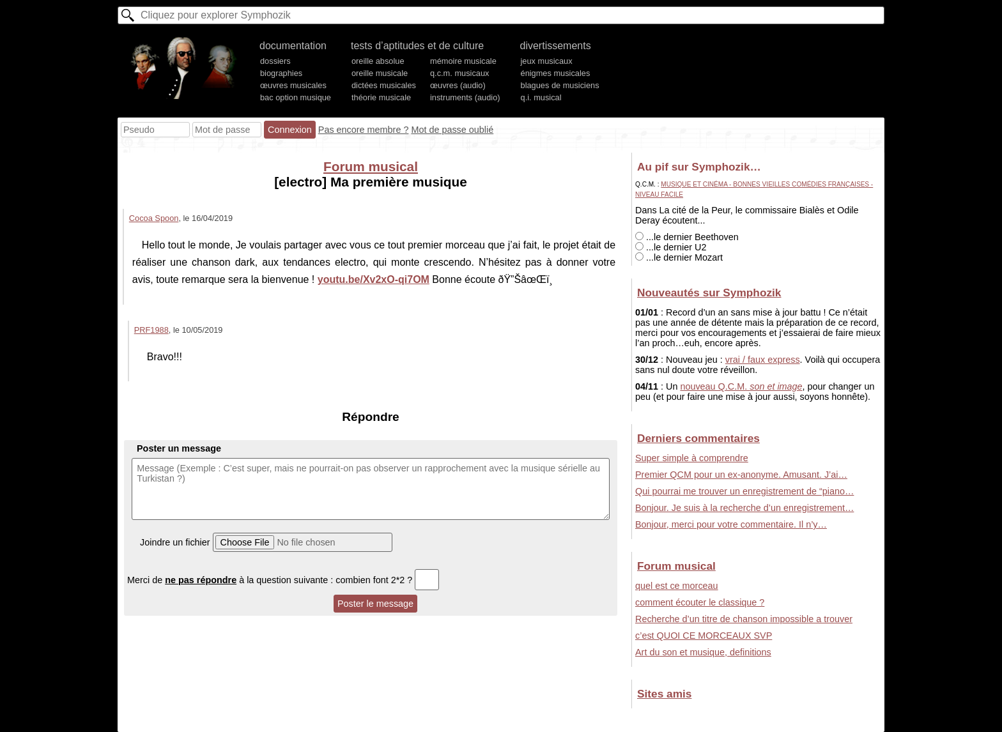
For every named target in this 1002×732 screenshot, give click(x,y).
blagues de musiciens (560, 85)
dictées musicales (383, 85)
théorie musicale (381, 97)
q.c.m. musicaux (459, 73)
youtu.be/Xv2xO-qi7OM (373, 279)
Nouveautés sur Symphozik (709, 292)
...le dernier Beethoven (687, 237)
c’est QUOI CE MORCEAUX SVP (703, 635)
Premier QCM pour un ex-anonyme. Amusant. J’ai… (741, 474)
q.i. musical (541, 97)
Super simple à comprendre (691, 458)
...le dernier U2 (670, 247)
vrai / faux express (762, 360)
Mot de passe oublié (452, 130)
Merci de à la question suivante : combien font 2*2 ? (283, 580)
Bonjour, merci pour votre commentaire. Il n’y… (731, 524)
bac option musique (295, 97)
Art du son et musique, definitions (703, 652)
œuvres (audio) (458, 85)
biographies (281, 73)
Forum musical (370, 166)
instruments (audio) (465, 97)
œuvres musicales (293, 85)
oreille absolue (378, 61)
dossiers (275, 61)
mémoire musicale (463, 61)
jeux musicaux (547, 61)
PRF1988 (151, 330)
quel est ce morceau (676, 586)
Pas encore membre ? (363, 130)
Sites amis (664, 693)
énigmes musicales (555, 73)
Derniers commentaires (698, 438)
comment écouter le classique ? (699, 602)
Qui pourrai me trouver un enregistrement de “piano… (744, 491)
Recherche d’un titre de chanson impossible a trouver (743, 619)
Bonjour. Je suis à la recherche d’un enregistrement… (744, 508)
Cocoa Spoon (154, 218)
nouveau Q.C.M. (741, 386)
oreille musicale (379, 73)
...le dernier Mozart (679, 257)
